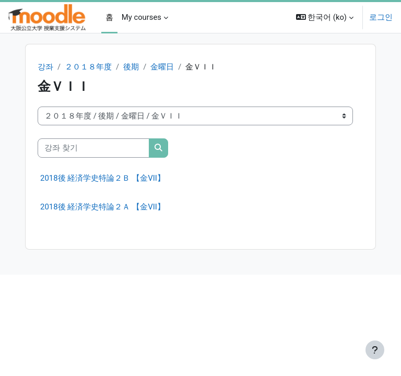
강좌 (45, 67)
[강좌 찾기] (93, 147)
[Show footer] (374, 349)
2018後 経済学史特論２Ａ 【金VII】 (102, 207)
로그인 (381, 17)
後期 (131, 67)
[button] (324, 17)
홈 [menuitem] (109, 17)
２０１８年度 (88, 67)
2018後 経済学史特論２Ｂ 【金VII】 (102, 178)
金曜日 (162, 67)
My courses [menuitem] (141, 17)
